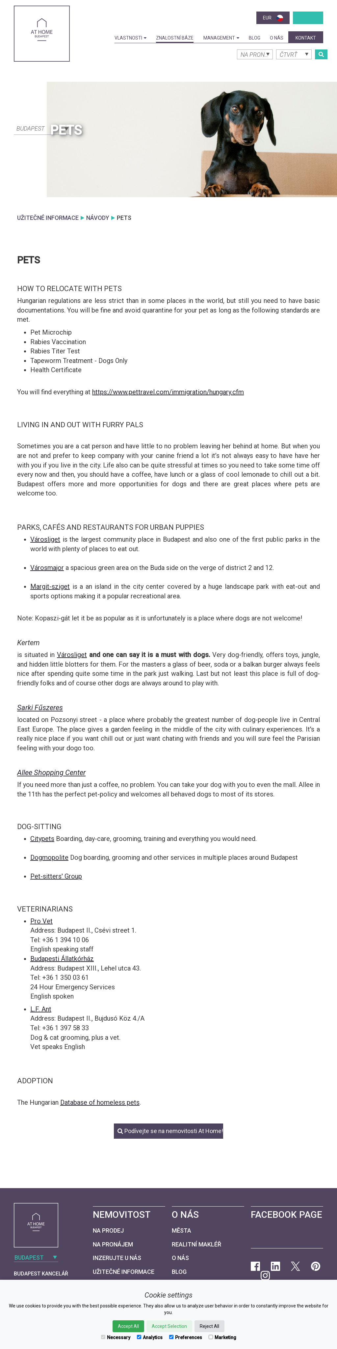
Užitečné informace (123, 1271)
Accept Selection (169, 1326)
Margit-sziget (50, 586)
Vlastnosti (130, 38)
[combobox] (42, 128)
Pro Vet (41, 921)
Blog (254, 38)
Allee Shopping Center (51, 772)
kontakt (306, 38)
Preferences (185, 1337)
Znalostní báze (175, 38)
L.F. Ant (40, 1009)
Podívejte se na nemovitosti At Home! (170, 1130)
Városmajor (47, 568)
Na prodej (108, 1230)
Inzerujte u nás (117, 1257)
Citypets (42, 839)
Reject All (209, 1326)
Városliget (45, 539)
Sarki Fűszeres (40, 708)
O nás (276, 38)
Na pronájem (113, 1244)
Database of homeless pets (100, 1102)
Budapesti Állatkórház (62, 959)
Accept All (128, 1326)
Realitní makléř (196, 1244)
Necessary (115, 1337)
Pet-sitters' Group (56, 876)
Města (181, 1230)
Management (221, 38)
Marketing (222, 1337)
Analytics (150, 1337)
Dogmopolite (49, 857)
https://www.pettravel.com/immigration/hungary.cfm (168, 392)
